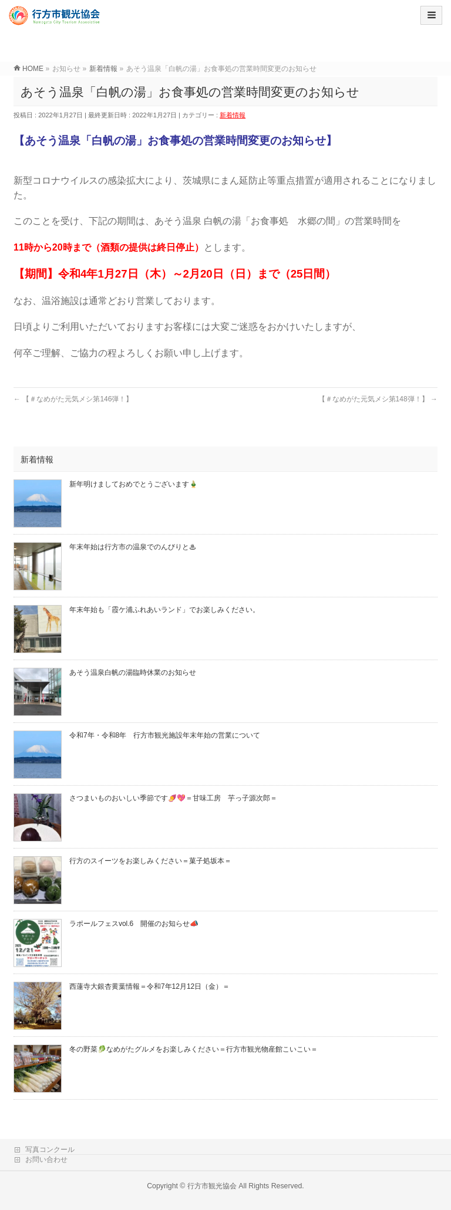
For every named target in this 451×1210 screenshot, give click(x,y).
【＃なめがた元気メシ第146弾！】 (73, 399)
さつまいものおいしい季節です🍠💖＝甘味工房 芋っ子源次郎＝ (173, 798)
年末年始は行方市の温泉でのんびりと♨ (132, 547)
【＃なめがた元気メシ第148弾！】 (377, 399)
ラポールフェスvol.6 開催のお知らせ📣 (133, 924)
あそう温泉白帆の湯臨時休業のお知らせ (132, 672)
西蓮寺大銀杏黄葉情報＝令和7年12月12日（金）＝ (149, 986)
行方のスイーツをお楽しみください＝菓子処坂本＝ (150, 861)
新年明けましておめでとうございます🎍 (133, 484)
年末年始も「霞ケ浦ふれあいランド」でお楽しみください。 (164, 610)
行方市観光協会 (212, 1186)
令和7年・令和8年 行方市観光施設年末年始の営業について (164, 735)
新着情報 (232, 115)
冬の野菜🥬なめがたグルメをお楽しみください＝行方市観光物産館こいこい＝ (193, 1049)
